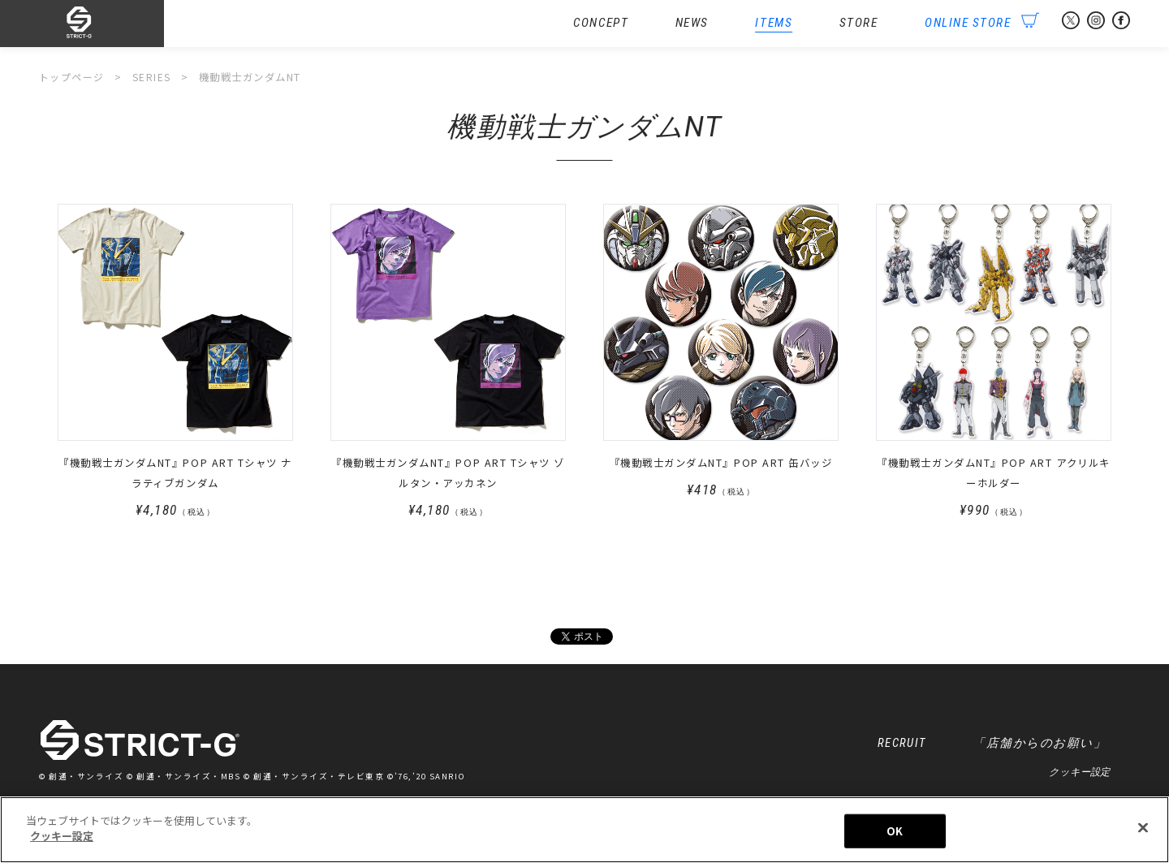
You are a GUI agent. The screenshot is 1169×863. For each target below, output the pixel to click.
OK (894, 832)
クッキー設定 (1079, 774)
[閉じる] (1143, 830)
